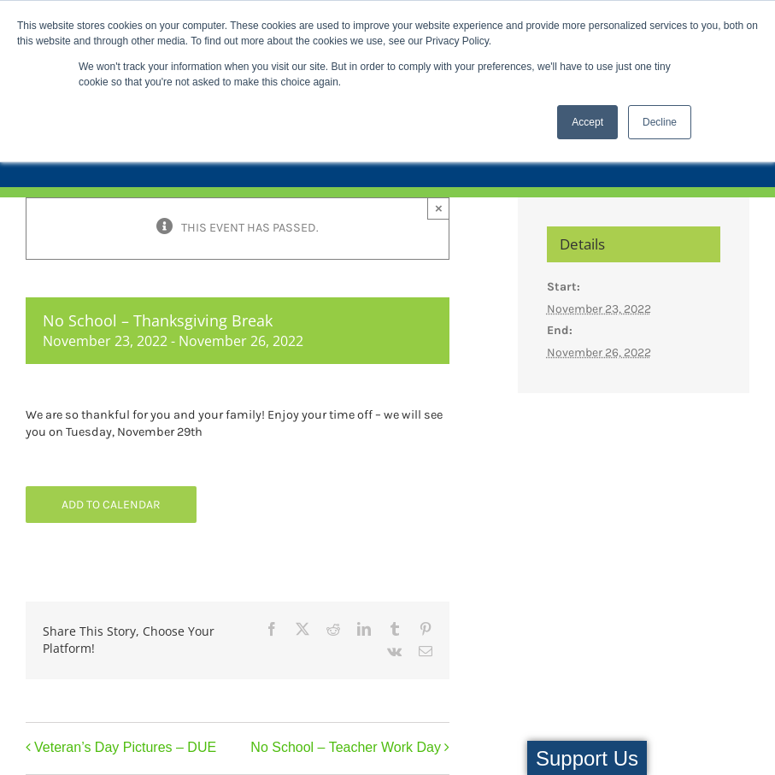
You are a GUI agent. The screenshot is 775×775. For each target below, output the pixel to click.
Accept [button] (587, 122)
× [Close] (439, 208)
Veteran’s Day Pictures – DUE (125, 747)
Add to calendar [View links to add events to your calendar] (111, 504)
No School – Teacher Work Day (345, 747)
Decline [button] (660, 122)
